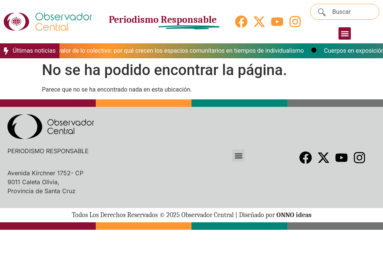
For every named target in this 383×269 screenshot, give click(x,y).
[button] (344, 33)
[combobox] (344, 12)
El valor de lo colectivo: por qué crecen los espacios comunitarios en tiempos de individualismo (180, 50)
